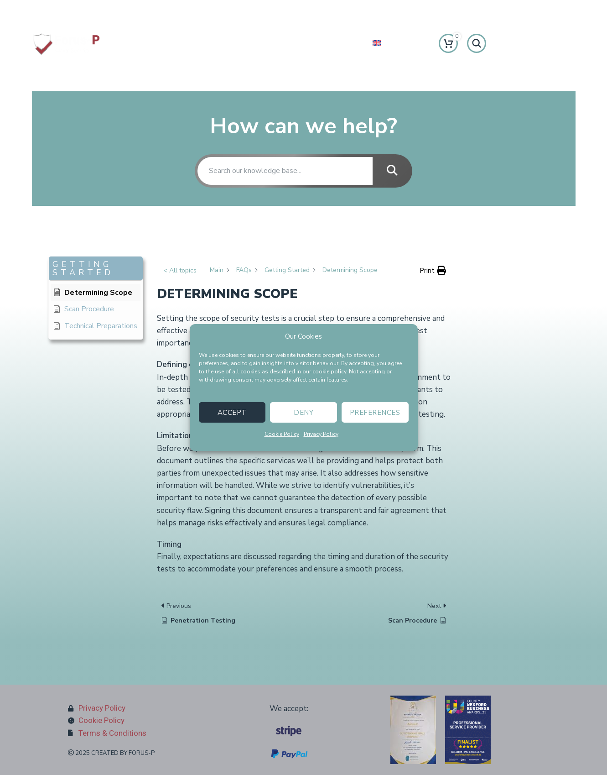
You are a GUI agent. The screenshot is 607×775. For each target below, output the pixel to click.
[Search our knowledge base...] (285, 171)
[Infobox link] (96, 10)
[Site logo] (66, 42)
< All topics (180, 270)
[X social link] (284, 10)
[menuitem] (394, 43)
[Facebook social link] (267, 10)
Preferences (375, 412)
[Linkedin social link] (316, 10)
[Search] (476, 43)
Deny (303, 412)
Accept (232, 412)
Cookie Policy (282, 434)
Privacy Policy (321, 434)
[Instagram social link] (300, 10)
